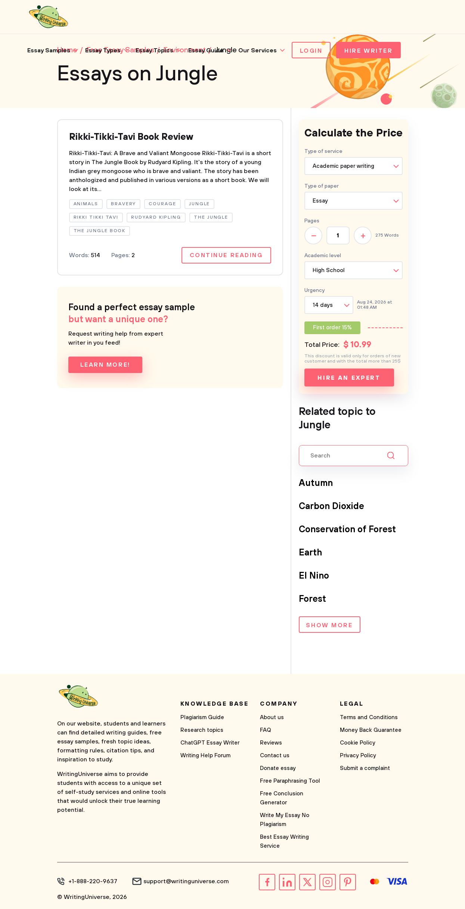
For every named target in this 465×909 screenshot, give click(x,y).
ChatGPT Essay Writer (209, 742)
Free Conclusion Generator (281, 798)
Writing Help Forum (205, 755)
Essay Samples (48, 50)
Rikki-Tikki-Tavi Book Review (131, 137)
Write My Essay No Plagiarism (284, 820)
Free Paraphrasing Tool (290, 781)
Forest (312, 599)
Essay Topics (154, 50)
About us (272, 717)
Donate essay (278, 768)
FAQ (265, 730)
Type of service (323, 151)
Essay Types (103, 50)
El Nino (314, 576)
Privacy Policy (358, 755)
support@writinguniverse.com (186, 881)
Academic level (322, 255)
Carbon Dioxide (331, 506)
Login (311, 51)
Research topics (201, 730)
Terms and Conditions (369, 717)
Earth (310, 552)
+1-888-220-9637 (92, 881)
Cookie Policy (357, 742)
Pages (311, 221)
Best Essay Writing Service (284, 841)
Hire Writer (368, 51)
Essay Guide (205, 50)
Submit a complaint (365, 768)
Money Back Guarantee (371, 730)
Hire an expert (349, 378)
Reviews (271, 742)
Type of (321, 186)
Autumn (316, 483)
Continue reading (226, 255)
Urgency (314, 290)
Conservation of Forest (347, 529)
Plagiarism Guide (202, 717)
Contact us (274, 755)
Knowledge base (214, 704)
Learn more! (105, 365)
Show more (329, 625)
